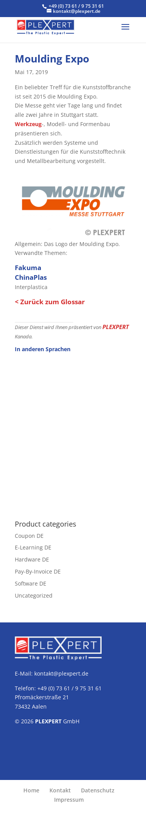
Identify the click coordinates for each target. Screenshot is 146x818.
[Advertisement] (73, 432)
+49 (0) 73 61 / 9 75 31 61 (76, 6)
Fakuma (28, 267)
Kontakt (60, 790)
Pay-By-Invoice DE (38, 571)
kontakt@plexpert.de (61, 673)
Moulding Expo (52, 59)
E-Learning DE (33, 547)
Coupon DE (29, 535)
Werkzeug (28, 124)
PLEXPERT (115, 327)
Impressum (69, 799)
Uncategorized (34, 595)
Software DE (30, 583)
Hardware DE (32, 559)
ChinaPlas (31, 277)
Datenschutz (97, 790)
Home (31, 790)
